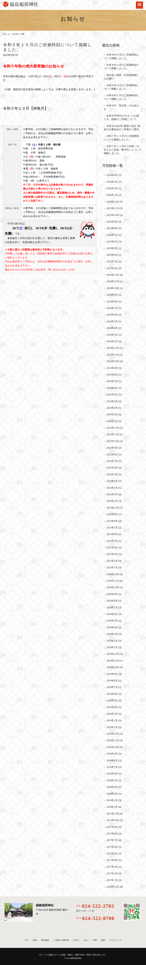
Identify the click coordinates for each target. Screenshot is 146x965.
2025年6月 (112, 241)
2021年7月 (112, 527)
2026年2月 (112, 188)
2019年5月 (112, 700)
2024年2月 (112, 341)
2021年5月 (112, 541)
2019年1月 (112, 727)
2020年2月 (112, 640)
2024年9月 (112, 294)
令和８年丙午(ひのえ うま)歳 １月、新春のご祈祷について (121, 117)
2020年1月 (112, 647)
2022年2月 (112, 494)
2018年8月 (112, 760)
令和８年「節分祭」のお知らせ (121, 107)
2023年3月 (112, 408)
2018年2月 (112, 800)
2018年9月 (112, 753)
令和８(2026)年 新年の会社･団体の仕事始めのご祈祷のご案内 (122, 128)
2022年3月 (112, 487)
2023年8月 (112, 374)
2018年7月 (112, 767)
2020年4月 (112, 627)
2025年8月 (112, 228)
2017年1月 (112, 880)
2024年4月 (112, 328)
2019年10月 (112, 667)
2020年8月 (112, 600)
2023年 (15, 34)
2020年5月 (112, 620)
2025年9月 (112, 221)
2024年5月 (112, 321)
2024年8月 (112, 301)
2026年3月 (112, 181)
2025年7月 (112, 235)
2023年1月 (112, 421)
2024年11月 (112, 281)
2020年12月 (112, 574)
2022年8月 (112, 454)
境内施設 (45, 940)
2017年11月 (112, 813)
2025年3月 (112, 261)
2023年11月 (112, 354)
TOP (27, 940)
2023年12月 (112, 348)
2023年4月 (112, 401)
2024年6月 (112, 314)
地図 (103, 940)
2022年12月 (112, 427)
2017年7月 (112, 840)
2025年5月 (112, 248)
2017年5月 (112, 853)
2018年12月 (112, 733)
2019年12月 (112, 654)
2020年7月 (112, 607)
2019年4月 (112, 707)
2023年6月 (112, 388)
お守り (76, 940)
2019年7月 (112, 687)
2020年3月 (112, 634)
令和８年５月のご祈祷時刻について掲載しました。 (121, 56)
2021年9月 (112, 514)
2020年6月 (112, 614)
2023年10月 (112, 361)
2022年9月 (112, 447)
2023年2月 (112, 414)
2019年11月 (112, 660)
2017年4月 (112, 860)
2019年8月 (112, 680)
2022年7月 (112, 461)
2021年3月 (112, 554)
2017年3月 (112, 867)
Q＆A (86, 940)
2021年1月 (112, 567)
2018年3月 (112, 793)
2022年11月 (112, 434)
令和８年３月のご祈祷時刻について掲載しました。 (121, 87)
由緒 (35, 940)
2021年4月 (112, 547)
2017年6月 (112, 847)
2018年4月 (112, 787)
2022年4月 (112, 481)
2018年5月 (112, 780)
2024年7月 (112, 308)
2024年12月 (112, 274)
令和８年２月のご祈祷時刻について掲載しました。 (121, 97)
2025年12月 (112, 201)
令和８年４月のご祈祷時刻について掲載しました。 (121, 67)
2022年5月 (112, 474)
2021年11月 (112, 507)
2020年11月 (112, 580)
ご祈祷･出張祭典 (61, 940)
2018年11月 (112, 740)
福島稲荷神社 (76, 958)
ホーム (6, 34)
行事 (95, 940)
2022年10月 (112, 441)
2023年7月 (112, 381)
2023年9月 (112, 368)
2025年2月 (112, 268)
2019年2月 (112, 720)
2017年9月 (112, 827)
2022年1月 (112, 501)
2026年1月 (112, 195)
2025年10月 (112, 215)
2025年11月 (112, 208)
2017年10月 (112, 820)
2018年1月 (112, 807)
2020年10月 (112, 587)
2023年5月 (112, 394)
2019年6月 (112, 694)
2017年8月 (112, 833)
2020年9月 (112, 594)
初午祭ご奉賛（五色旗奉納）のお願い (121, 77)
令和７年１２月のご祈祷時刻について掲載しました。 (121, 138)
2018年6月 (112, 773)
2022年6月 (112, 467)
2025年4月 (112, 255)
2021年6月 (112, 534)
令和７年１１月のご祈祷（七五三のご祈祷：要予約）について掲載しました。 (122, 150)
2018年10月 (112, 747)
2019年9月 (112, 674)
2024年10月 (112, 288)
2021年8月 (112, 521)
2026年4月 (112, 175)
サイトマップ (115, 940)
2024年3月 (112, 334)
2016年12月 (112, 886)
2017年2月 (112, 873)
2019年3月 (112, 714)
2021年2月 (112, 561)
